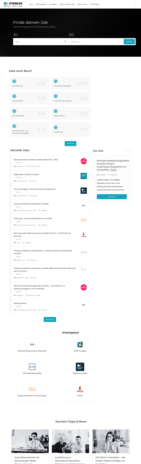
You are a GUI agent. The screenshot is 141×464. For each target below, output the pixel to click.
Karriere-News (82, 4)
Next (129, 123)
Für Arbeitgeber (94, 4)
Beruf (71, 35)
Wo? (15, 35)
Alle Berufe (70, 116)
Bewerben (111, 169)
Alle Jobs (50, 293)
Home (31, 4)
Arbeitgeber (53, 4)
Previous (126, 123)
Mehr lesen (20, 447)
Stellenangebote (41, 4)
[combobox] (96, 41)
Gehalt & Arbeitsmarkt (67, 4)
